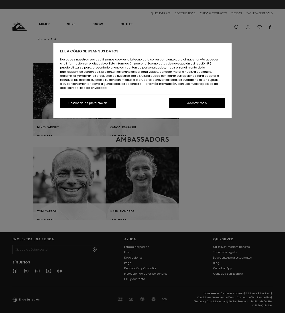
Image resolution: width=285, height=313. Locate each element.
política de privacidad (91, 88)
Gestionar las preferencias (88, 103)
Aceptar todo (197, 103)
